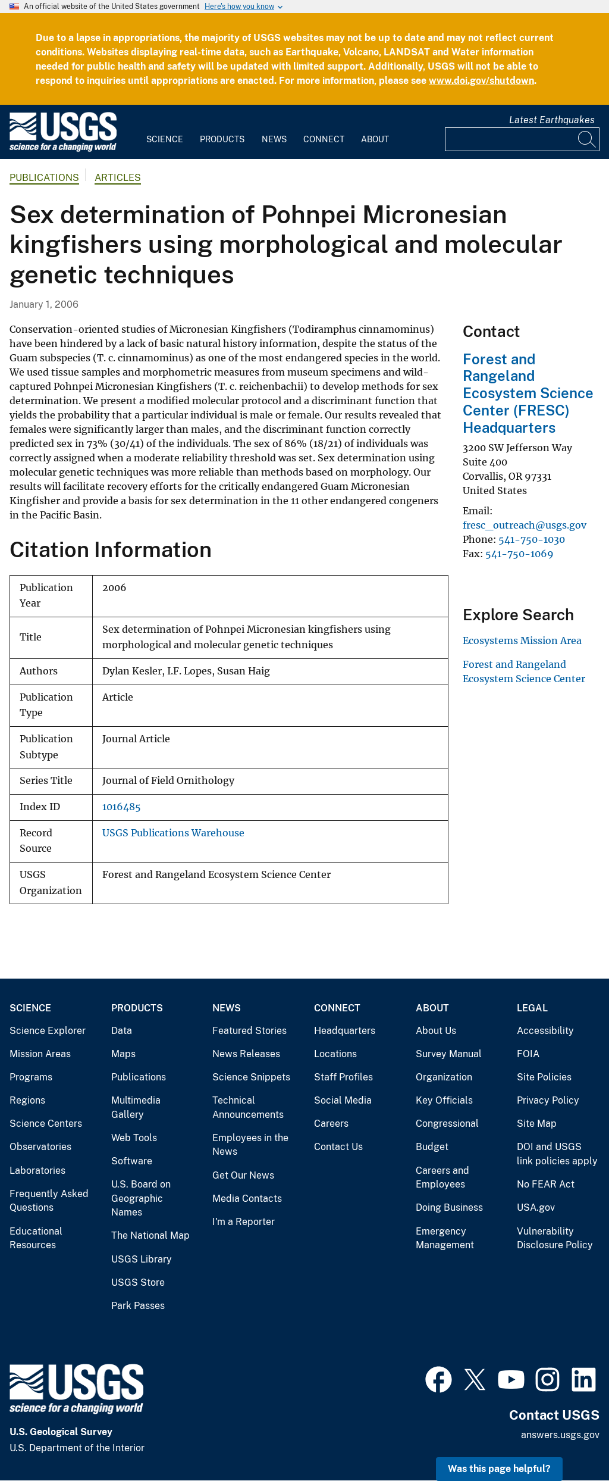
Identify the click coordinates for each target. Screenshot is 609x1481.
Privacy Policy (548, 1100)
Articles (118, 177)
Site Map (537, 1123)
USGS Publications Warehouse (173, 833)
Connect (323, 139)
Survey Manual (449, 1054)
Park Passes (138, 1305)
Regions (27, 1100)
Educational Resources (36, 1238)
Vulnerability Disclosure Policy (555, 1238)
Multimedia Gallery (136, 1107)
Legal (532, 1008)
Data (121, 1030)
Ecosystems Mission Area (522, 640)
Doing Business (449, 1207)
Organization (444, 1077)
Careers (331, 1123)
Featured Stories (249, 1030)
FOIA (528, 1054)
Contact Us (338, 1146)
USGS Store (138, 1282)
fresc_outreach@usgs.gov (524, 525)
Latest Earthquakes (552, 120)
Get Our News (243, 1175)
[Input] (522, 139)
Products (222, 139)
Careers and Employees (442, 1178)
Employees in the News (250, 1145)
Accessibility (545, 1030)
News (274, 139)
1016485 (121, 807)
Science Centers (46, 1123)
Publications (44, 177)
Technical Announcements (248, 1107)
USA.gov (536, 1207)
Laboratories (37, 1170)
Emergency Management (445, 1238)
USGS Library (141, 1259)
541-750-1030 (531, 539)
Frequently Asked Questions (49, 1201)
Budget (432, 1146)
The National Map (150, 1235)
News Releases (246, 1054)
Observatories (40, 1146)
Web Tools (134, 1137)
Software (131, 1161)
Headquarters (344, 1030)
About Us (436, 1030)
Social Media (343, 1100)
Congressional (447, 1123)
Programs (31, 1077)
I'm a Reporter (243, 1221)
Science (164, 139)
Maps (123, 1054)
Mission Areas (40, 1054)
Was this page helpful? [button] (499, 1468)
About (375, 139)
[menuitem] (165, 132)
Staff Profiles (343, 1077)
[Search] (587, 139)
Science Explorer (48, 1030)
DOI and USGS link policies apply (557, 1154)
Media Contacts (247, 1198)
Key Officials (444, 1100)
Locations (335, 1054)
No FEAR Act (546, 1184)
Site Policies (544, 1077)
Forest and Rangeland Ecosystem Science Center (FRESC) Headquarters (528, 393)
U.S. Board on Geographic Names (141, 1198)
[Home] (63, 149)
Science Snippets (251, 1077)
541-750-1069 (519, 554)
